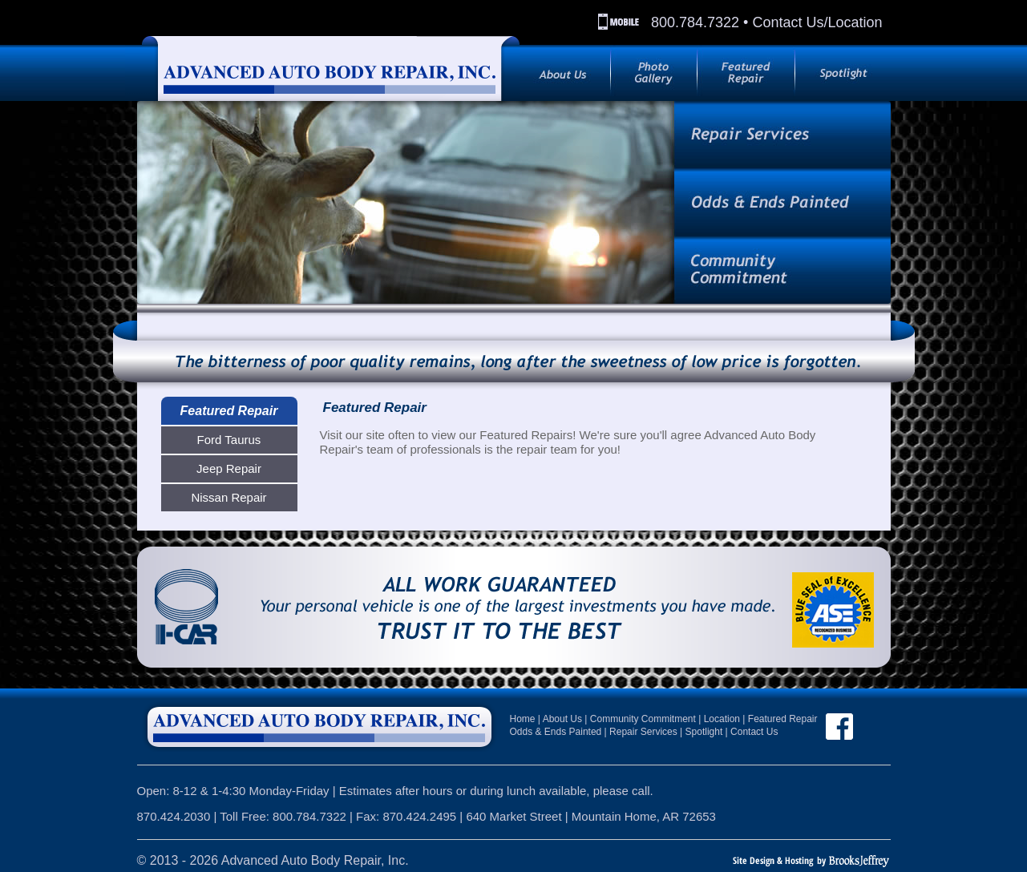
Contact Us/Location (817, 22)
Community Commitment (643, 719)
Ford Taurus (229, 439)
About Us (562, 719)
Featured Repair (229, 411)
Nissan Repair (228, 497)
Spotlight (704, 731)
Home (523, 719)
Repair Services (643, 731)
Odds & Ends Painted (556, 731)
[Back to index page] (322, 66)
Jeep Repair (228, 468)
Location (722, 719)
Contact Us (754, 731)
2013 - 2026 (184, 860)
